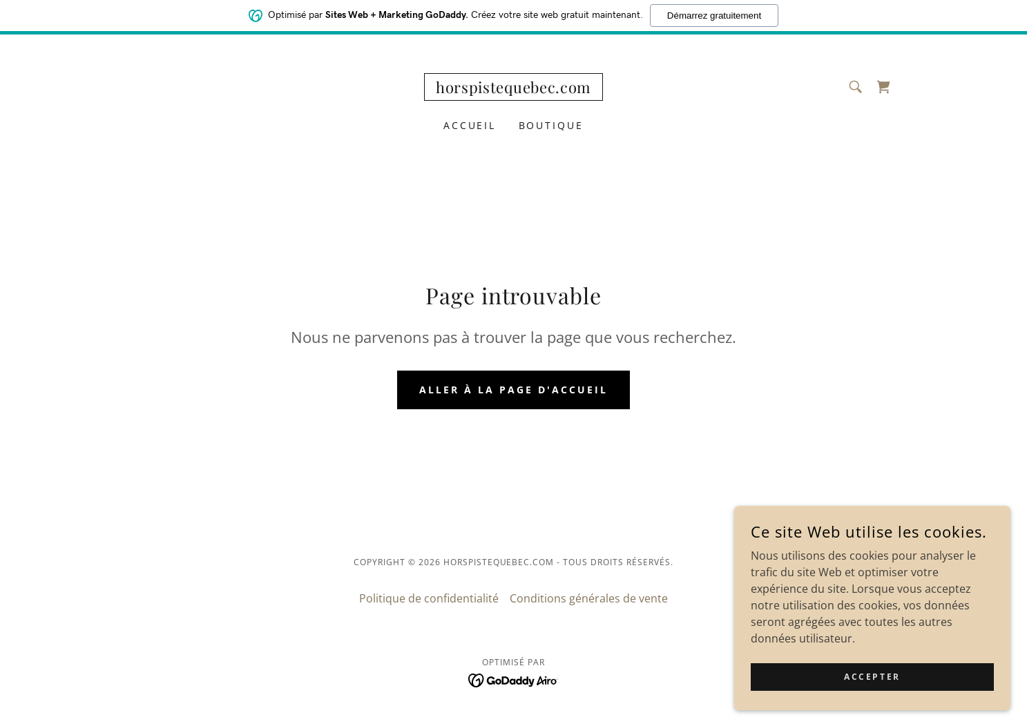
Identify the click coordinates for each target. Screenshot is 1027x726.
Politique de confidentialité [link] (429, 598)
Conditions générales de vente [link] (589, 598)
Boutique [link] (551, 125)
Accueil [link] (470, 125)
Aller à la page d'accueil (513, 389)
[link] (513, 89)
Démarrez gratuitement (714, 15)
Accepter (872, 677)
